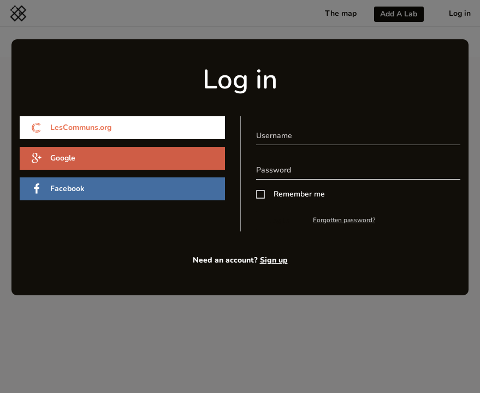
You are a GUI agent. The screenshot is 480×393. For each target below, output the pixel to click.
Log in (279, 220)
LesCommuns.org (71, 127)
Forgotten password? (344, 220)
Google (53, 158)
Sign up (274, 260)
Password (273, 170)
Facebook (58, 188)
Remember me (299, 194)
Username (274, 135)
